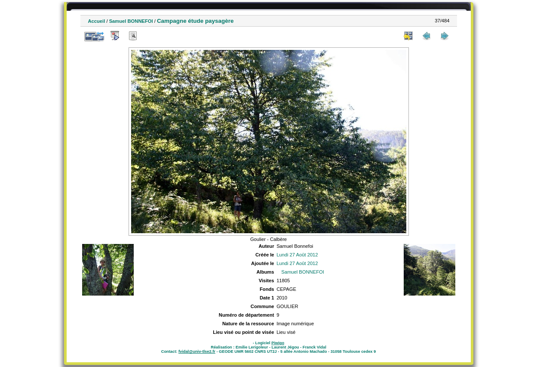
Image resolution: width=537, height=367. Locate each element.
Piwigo (277, 343)
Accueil (96, 21)
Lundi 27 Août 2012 (297, 254)
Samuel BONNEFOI (131, 21)
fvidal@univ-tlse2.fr (196, 351)
